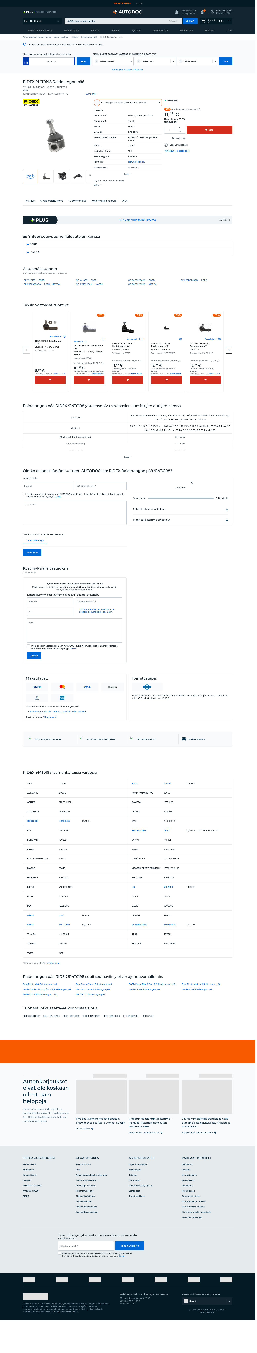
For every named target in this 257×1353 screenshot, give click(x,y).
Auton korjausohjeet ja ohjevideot (91, 1205)
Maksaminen (135, 1200)
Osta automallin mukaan (193, 1237)
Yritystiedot (28, 1200)
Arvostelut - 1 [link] (56, 340)
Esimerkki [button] (173, 21)
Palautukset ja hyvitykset (141, 1216)
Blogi (78, 1200)
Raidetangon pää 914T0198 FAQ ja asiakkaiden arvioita (57, 716)
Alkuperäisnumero (51, 196)
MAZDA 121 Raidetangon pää (90, 1024)
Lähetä (34, 660)
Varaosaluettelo (61, 37)
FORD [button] (33, 239)
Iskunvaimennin (189, 1205)
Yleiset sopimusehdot (86, 1210)
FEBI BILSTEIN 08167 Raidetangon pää (127, 350)
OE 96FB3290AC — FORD (141, 276)
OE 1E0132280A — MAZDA (89, 280)
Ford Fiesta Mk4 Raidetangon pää (40, 1014)
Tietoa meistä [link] (29, 1194)
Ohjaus (75, 37)
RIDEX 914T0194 (51, 1046)
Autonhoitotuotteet (191, 1226)
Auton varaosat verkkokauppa (37, 37)
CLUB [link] (139, 3)
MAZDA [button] (34, 247)
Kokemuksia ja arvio (103, 196)
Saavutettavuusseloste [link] (86, 1242)
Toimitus (133, 1205)
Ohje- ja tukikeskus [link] (138, 1194)
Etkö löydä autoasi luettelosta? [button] (127, 69)
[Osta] (50, 384)
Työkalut (136, 30)
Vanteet (116, 30)
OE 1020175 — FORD (34, 276)
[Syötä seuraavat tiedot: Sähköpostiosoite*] (101, 490)
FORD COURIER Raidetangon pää (39, 1024)
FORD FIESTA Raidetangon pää (144, 1019)
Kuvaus (30, 196)
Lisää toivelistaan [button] (178, 135)
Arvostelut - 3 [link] (80, 346)
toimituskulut (170, 119)
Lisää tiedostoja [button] (35, 544)
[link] (39, 12)
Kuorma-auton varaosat (40, 30)
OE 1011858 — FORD (86, 276)
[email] (86, 1276)
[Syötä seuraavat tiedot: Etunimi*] (48, 490)
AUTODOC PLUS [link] (31, 1221)
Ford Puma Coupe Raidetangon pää (94, 1014)
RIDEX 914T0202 (91, 1046)
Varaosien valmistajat (192, 1247)
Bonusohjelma (29, 1205)
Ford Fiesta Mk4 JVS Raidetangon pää (201, 1014)
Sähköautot (187, 1194)
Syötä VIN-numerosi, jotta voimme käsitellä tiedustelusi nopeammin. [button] (96, 615)
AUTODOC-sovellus (32, 1216)
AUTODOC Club (83, 1194)
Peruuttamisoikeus (84, 1221)
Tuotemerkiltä (77, 196)
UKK (124, 196)
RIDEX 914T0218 (136, 159)
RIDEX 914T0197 (31, 1046)
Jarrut (229, 30)
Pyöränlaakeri (188, 1221)
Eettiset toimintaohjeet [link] (86, 1237)
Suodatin (209, 30)
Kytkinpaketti (188, 1210)
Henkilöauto (36, 21)
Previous (26, 354)
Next (229, 354)
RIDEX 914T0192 (71, 1046)
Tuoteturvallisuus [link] (137, 1226)
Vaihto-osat (134, 1221)
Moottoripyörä (71, 30)
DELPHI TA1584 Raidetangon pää (89, 354)
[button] (185, 12)
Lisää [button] (58, 501)
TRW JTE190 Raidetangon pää (50, 348)
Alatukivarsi (187, 1216)
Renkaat (95, 30)
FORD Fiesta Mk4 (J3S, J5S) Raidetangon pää (152, 1014)
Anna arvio (32, 556)
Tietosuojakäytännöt (85, 1226)
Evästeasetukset (83, 1231)
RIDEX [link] (26, 1226)
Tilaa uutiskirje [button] (129, 1276)
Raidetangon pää (89, 37)
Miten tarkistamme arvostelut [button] (151, 524)
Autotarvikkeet (160, 30)
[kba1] (51, 61)
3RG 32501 (148, 1046)
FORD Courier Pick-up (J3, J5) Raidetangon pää (47, 1019)
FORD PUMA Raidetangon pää (197, 1019)
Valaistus (186, 1200)
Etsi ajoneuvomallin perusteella (196, 1242)
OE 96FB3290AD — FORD (194, 276)
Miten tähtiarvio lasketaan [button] (149, 513)
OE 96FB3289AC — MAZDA (142, 280)
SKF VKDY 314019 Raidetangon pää (166, 350)
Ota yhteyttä (50, 721)
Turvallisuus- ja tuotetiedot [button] (176, 148)
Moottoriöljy (186, 30)
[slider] (46, 482)
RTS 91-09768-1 (131, 1046)
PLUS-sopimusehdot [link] (85, 1216)
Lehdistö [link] (27, 1210)
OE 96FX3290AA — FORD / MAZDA (42, 280)
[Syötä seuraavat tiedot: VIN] (50, 616)
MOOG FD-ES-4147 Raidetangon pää (205, 350)
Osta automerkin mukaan (194, 1231)
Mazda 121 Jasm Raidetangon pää (93, 1019)
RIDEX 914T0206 (111, 1046)
